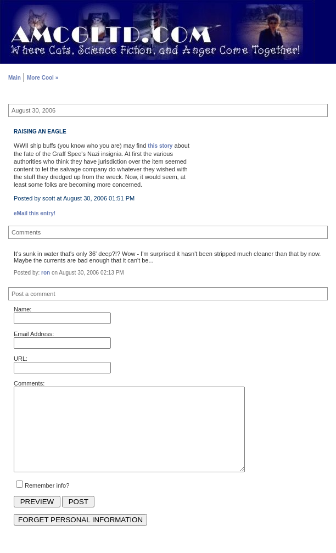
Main (14, 78)
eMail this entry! (34, 213)
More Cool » (42, 78)
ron (45, 273)
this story (160, 146)
